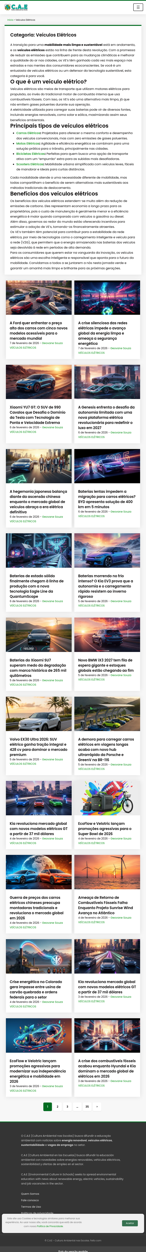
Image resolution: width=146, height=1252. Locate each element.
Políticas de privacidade (37, 1208)
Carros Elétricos (28, 133)
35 (87, 1101)
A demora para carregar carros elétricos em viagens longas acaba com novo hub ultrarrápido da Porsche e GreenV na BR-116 (107, 744)
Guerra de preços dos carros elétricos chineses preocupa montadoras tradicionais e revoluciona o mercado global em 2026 (36, 902)
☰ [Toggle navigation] (138, 7)
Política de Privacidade (50, 1226)
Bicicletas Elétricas (30, 154)
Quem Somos (30, 1189)
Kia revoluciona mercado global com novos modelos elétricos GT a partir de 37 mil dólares (38, 823)
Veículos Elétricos (23, 348)
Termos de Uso (31, 1202)
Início (10, 19)
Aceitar (130, 1223)
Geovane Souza (52, 343)
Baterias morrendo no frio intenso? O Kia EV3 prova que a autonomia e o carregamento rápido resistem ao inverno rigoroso (105, 581)
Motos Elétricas (27, 143)
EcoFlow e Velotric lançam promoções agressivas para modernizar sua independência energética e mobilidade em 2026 (37, 1066)
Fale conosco (30, 1195)
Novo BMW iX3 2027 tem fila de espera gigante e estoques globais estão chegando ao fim (105, 660)
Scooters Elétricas (29, 164)
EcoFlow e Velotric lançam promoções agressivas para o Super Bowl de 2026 (104, 823)
